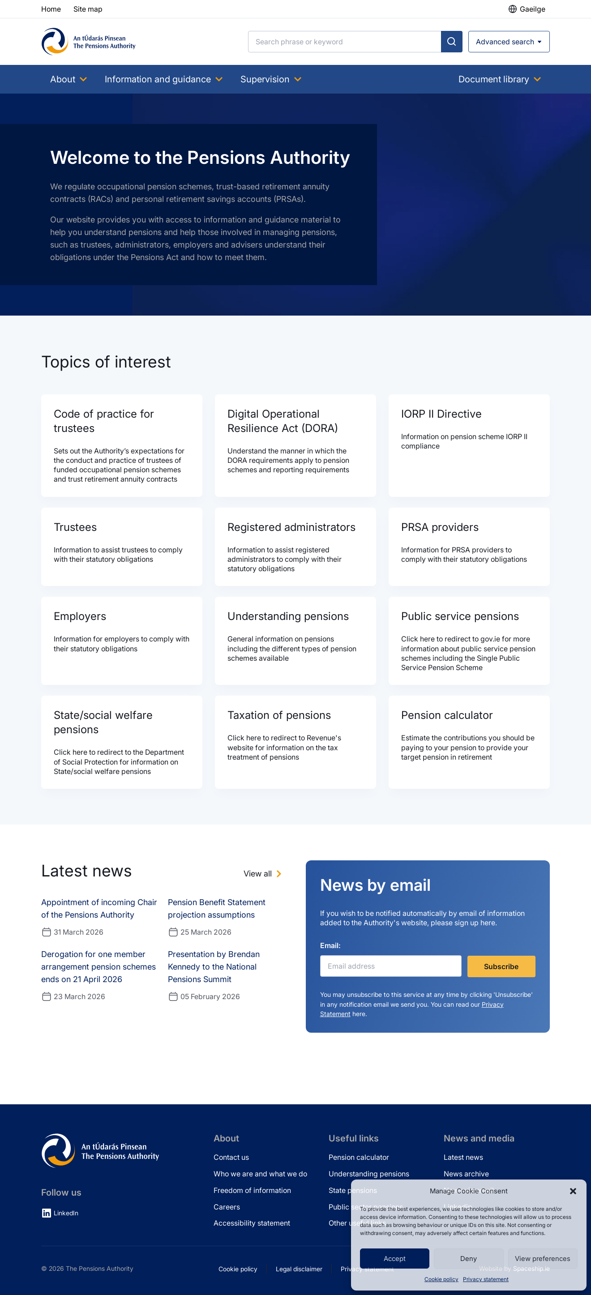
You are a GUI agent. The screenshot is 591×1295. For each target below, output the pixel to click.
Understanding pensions (369, 1173)
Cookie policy (441, 1279)
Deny (468, 1258)
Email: (330, 945)
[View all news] (264, 873)
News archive (466, 1173)
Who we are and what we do (260, 1173)
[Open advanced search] (509, 41)
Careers (227, 1206)
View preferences (542, 1258)
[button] (573, 1191)
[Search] (344, 41)
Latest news (463, 1157)
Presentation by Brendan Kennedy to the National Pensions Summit (214, 966)
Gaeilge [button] (532, 8)
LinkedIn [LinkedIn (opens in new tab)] (66, 1213)
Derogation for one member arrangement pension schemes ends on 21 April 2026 (98, 966)
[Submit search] (452, 41)
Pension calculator (359, 1157)
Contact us (231, 1157)
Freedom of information (252, 1190)
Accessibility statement (252, 1222)
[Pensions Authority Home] (88, 41)
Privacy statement (486, 1279)
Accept (395, 1258)
